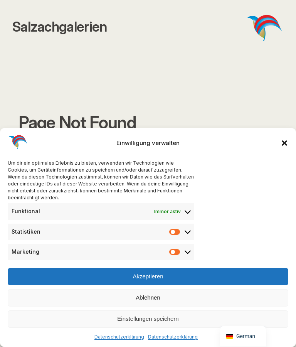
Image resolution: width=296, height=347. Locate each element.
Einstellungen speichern (147, 318)
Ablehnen (148, 297)
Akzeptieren (148, 276)
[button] (284, 143)
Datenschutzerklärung (119, 337)
